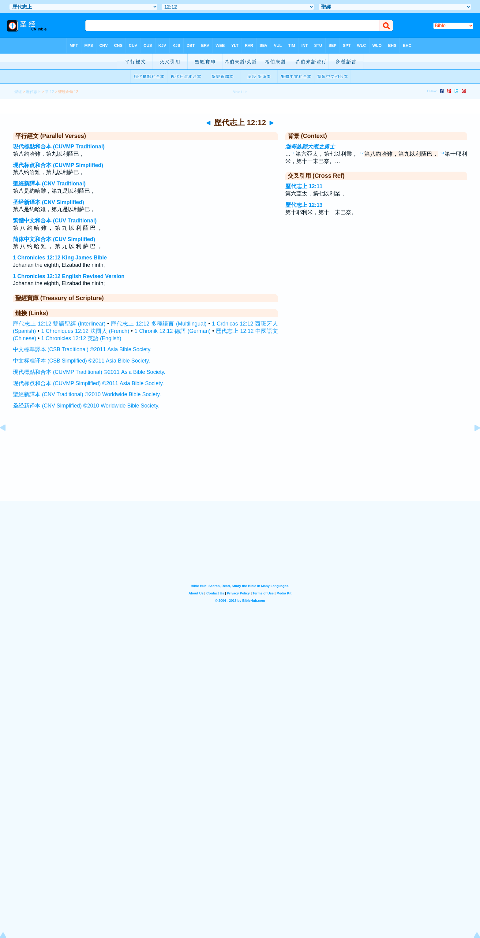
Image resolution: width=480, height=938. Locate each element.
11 (292, 153)
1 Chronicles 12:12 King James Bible (60, 258)
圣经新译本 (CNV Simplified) (48, 202)
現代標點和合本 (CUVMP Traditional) (59, 146)
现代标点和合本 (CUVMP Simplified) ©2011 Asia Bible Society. (88, 383)
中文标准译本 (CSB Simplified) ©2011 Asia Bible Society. (81, 361)
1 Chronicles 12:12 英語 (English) (81, 338)
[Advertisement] (240, 462)
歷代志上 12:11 (304, 186)
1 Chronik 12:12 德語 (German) (172, 331)
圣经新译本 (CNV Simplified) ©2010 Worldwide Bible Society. (86, 406)
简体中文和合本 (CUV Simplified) (54, 239)
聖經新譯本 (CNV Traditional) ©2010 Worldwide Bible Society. (87, 394)
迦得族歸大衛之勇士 (310, 146)
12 (361, 153)
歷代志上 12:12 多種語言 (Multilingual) (158, 324)
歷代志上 (33, 92)
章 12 (49, 92)
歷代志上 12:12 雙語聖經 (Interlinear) (59, 324)
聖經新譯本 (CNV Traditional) (49, 184)
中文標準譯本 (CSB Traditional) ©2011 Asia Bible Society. (82, 349)
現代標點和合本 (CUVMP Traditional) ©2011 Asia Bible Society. (89, 372)
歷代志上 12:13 (304, 205)
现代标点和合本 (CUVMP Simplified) (58, 165)
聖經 (18, 92)
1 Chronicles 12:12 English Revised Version (69, 276)
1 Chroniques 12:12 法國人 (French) (85, 331)
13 (442, 153)
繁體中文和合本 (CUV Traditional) (55, 221)
